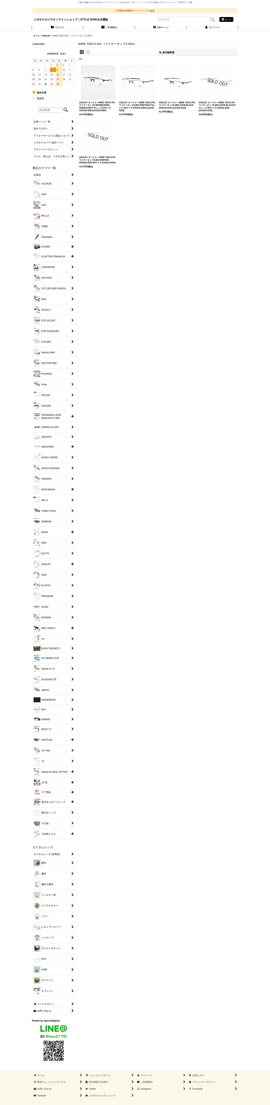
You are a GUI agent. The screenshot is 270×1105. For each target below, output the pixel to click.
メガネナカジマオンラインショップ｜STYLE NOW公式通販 (70, 19)
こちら (151, 10)
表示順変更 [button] (166, 52)
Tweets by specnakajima (46, 1020)
